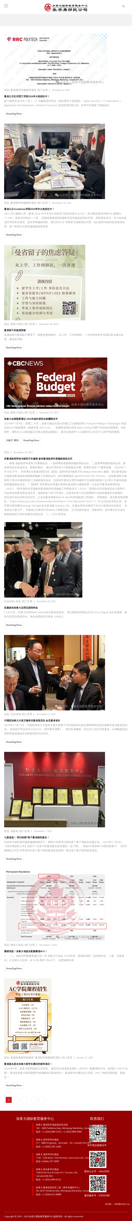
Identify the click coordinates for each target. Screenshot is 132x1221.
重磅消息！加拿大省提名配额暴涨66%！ (25, 951)
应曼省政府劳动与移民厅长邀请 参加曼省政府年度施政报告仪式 (38, 458)
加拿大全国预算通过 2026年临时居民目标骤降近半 (31, 419)
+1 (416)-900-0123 (51, 1179)
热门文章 (42, 90)
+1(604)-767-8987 (49, 1161)
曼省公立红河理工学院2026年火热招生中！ (27, 96)
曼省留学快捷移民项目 (23, 90)
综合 (6, 90)
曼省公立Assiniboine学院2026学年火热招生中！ (29, 209)
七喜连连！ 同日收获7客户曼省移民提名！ (26, 837)
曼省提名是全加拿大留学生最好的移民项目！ (28, 1064)
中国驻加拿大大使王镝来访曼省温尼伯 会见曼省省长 (32, 720)
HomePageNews (14, 113)
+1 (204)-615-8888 (51, 1194)
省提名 (14, 831)
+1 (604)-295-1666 (51, 1146)
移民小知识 (16, 324)
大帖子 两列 (12, 440)
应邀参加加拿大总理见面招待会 (21, 607)
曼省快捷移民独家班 (22, 1057)
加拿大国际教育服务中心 (41, 1216)
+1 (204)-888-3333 (51, 1131)
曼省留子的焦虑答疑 (15, 330)
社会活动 (9, 601)
